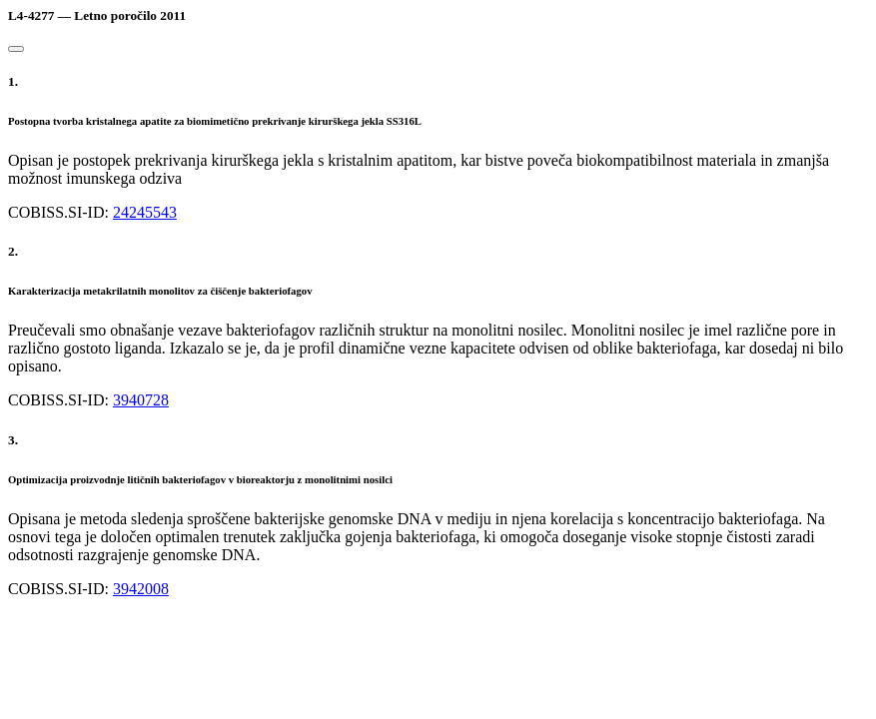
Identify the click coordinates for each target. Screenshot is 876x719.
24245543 (145, 212)
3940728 (141, 399)
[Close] (16, 49)
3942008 (141, 588)
